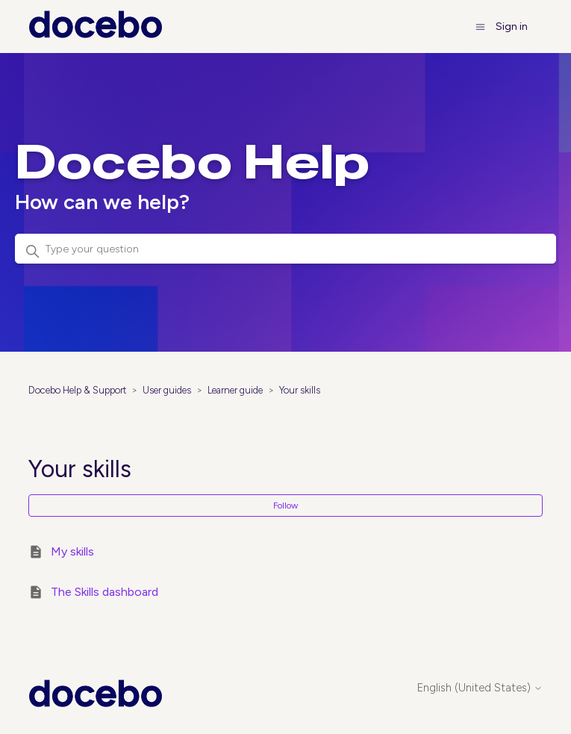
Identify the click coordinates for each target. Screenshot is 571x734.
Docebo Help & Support (77, 390)
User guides (167, 390)
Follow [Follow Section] (285, 505)
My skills (72, 551)
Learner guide (235, 390)
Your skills (299, 390)
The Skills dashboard (104, 592)
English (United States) (480, 688)
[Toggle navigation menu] (480, 26)
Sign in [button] (512, 26)
